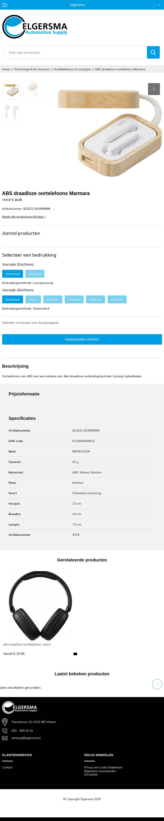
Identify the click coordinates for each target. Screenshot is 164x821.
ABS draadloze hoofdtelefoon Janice (27, 644)
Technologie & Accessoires (32, 69)
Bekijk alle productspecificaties (24, 216)
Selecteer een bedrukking (29, 254)
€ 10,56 (14, 653)
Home (6, 69)
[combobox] (75, 52)
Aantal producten (21, 232)
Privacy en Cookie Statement (103, 767)
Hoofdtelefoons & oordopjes (72, 69)
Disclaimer (91, 774)
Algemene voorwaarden (100, 770)
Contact (7, 767)
